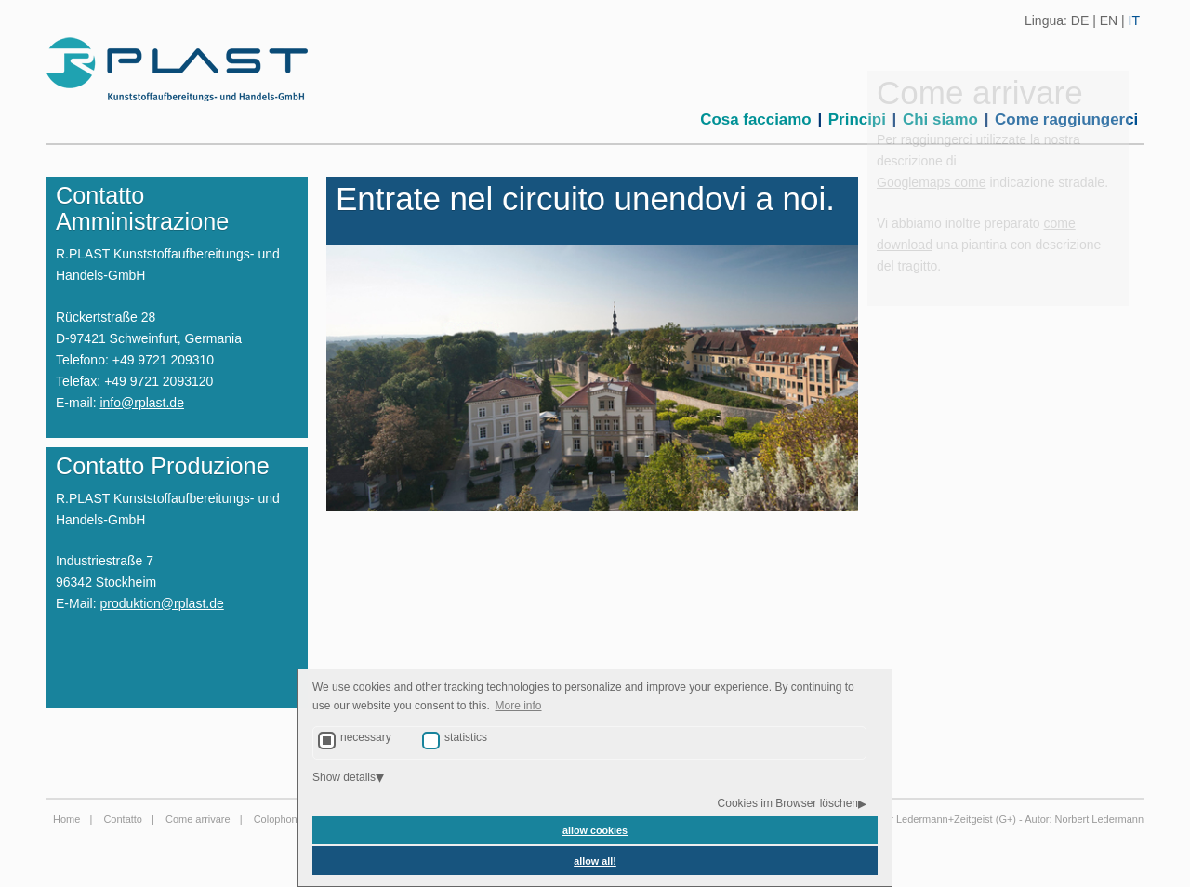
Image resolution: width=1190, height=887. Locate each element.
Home (66, 819)
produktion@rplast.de (161, 603)
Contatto (122, 819)
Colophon (276, 819)
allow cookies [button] (595, 830)
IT (1134, 20)
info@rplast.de (141, 402)
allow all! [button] (595, 861)
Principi (857, 119)
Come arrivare (198, 819)
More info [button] (519, 705)
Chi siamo (940, 119)
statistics (465, 737)
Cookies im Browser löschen (788, 803)
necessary (365, 737)
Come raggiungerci (1066, 119)
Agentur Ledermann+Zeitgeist (924, 819)
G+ (1005, 819)
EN (1108, 20)
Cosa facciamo (755, 119)
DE (1080, 20)
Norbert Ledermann (1099, 819)
